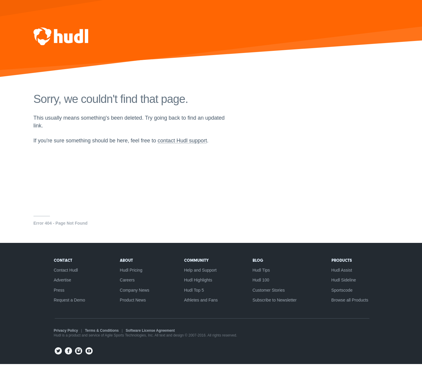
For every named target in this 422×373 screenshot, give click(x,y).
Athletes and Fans (201, 309)
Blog (259, 268)
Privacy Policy (63, 339)
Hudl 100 (262, 288)
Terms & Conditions (99, 339)
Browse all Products (352, 309)
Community (196, 268)
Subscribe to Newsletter (276, 309)
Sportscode (344, 298)
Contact (60, 268)
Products (344, 268)
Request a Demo (66, 309)
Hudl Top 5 (194, 298)
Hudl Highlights (198, 288)
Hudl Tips (262, 278)
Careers (125, 288)
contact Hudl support (187, 150)
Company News (133, 298)
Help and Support (200, 278)
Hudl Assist (344, 278)
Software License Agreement (147, 339)
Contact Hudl (63, 278)
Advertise (59, 288)
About (125, 268)
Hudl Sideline (346, 288)
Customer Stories (270, 298)
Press (56, 298)
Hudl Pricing (129, 278)
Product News (131, 309)
